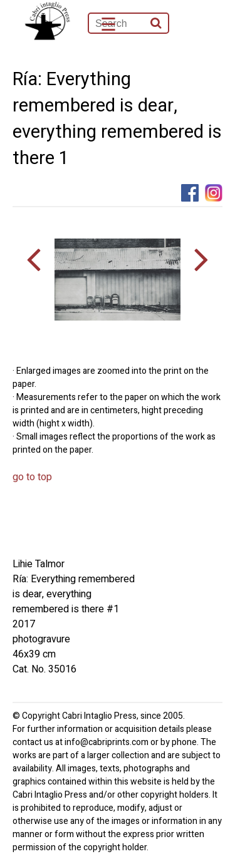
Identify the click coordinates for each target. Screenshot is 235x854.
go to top (32, 477)
